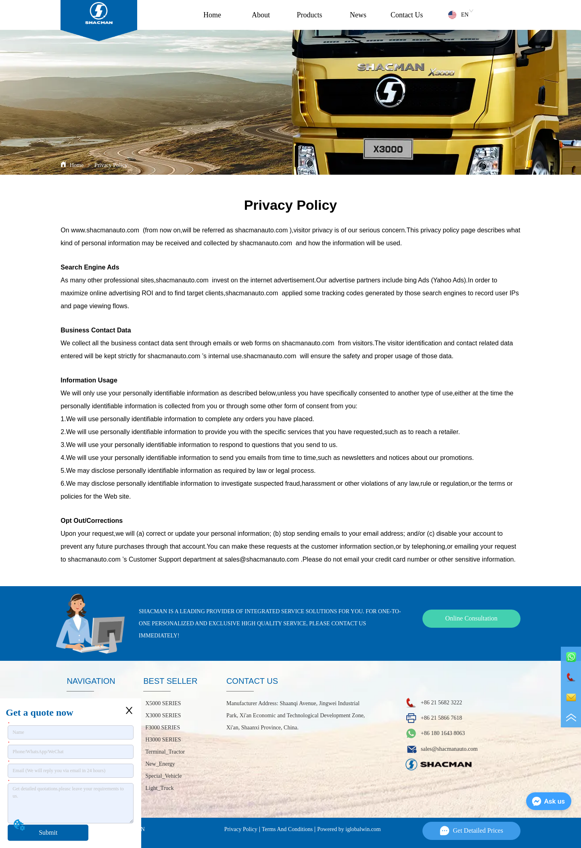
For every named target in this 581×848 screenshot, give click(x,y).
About (261, 15)
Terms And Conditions (287, 829)
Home (212, 15)
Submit (48, 832)
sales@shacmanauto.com (261, 559)
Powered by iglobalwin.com (348, 829)
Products (309, 15)
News (358, 15)
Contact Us (407, 15)
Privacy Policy (110, 165)
